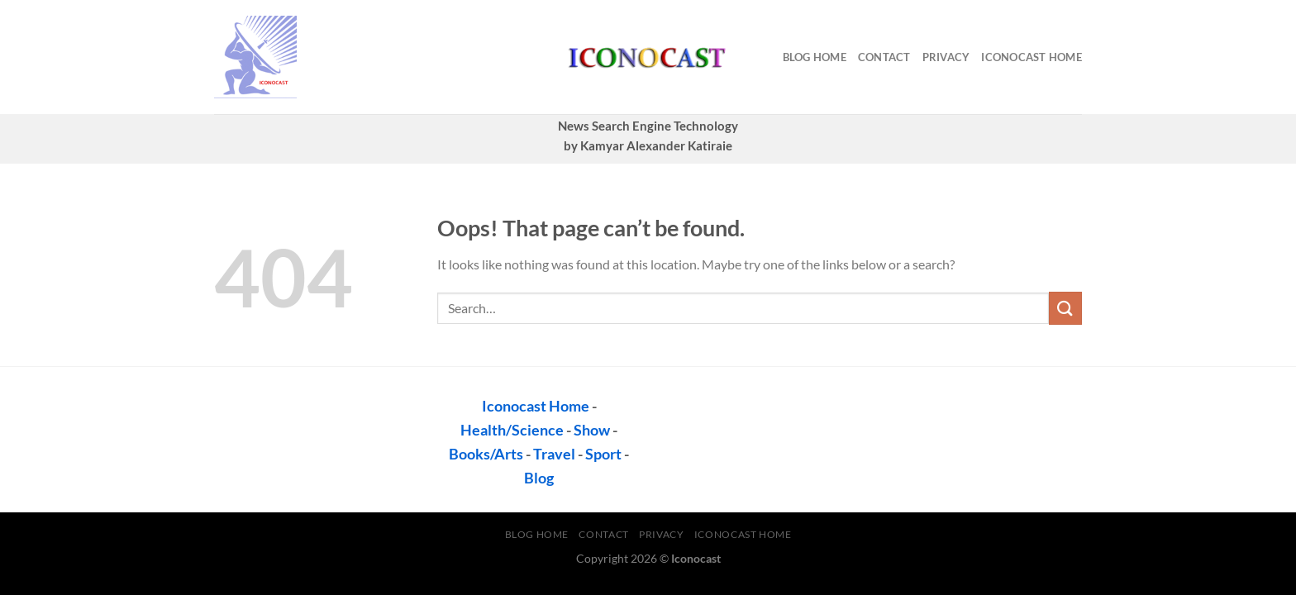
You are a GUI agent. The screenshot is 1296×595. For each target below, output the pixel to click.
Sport (603, 454)
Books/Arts (486, 454)
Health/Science (512, 430)
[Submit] (1065, 308)
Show (592, 430)
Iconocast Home (1031, 57)
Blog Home (814, 57)
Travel (554, 454)
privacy (946, 57)
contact (884, 57)
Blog (539, 478)
